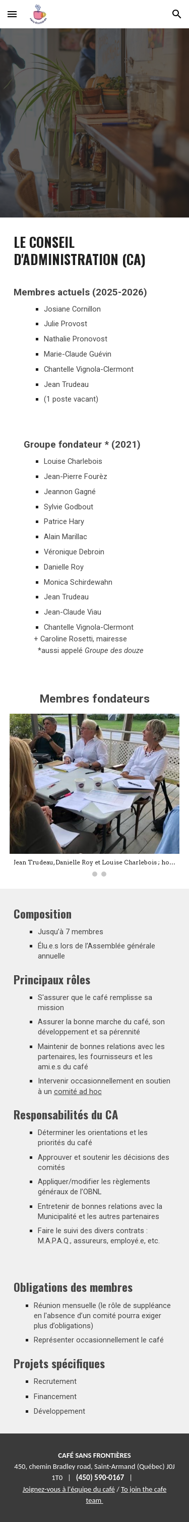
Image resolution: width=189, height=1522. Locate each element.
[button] (12, 14)
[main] (95, 319)
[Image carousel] (95, 795)
